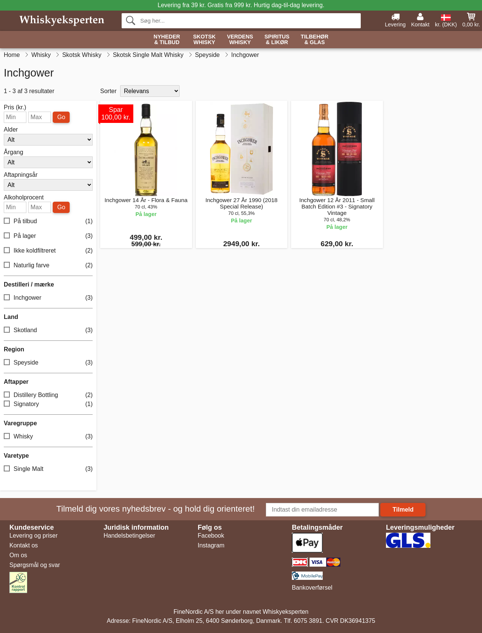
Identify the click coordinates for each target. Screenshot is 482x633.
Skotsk (204, 40)
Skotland (48, 330)
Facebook (211, 535)
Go (61, 117)
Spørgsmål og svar (34, 565)
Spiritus (276, 40)
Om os (18, 555)
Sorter (108, 91)
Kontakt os (23, 545)
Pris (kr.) (15, 107)
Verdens (240, 40)
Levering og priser (33, 535)
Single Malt (48, 469)
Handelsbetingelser (129, 535)
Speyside (48, 362)
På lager (48, 236)
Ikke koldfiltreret (48, 250)
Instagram (211, 545)
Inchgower (48, 298)
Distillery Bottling (48, 395)
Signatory (48, 404)
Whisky (48, 436)
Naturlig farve (48, 265)
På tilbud (48, 221)
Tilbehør (315, 40)
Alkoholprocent (24, 198)
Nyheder (167, 40)
